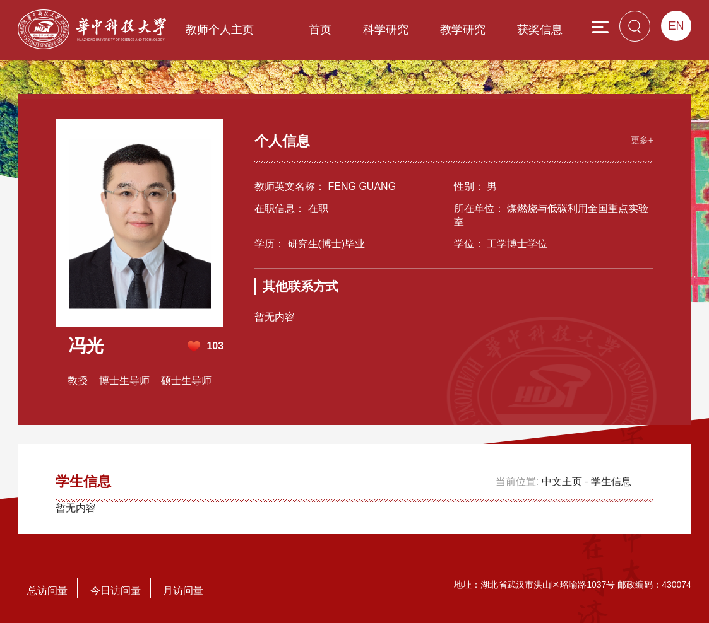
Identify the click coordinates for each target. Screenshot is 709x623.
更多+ (642, 140)
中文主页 (562, 481)
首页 (320, 29)
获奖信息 (540, 29)
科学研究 (385, 29)
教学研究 (463, 29)
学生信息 (611, 481)
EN (676, 26)
